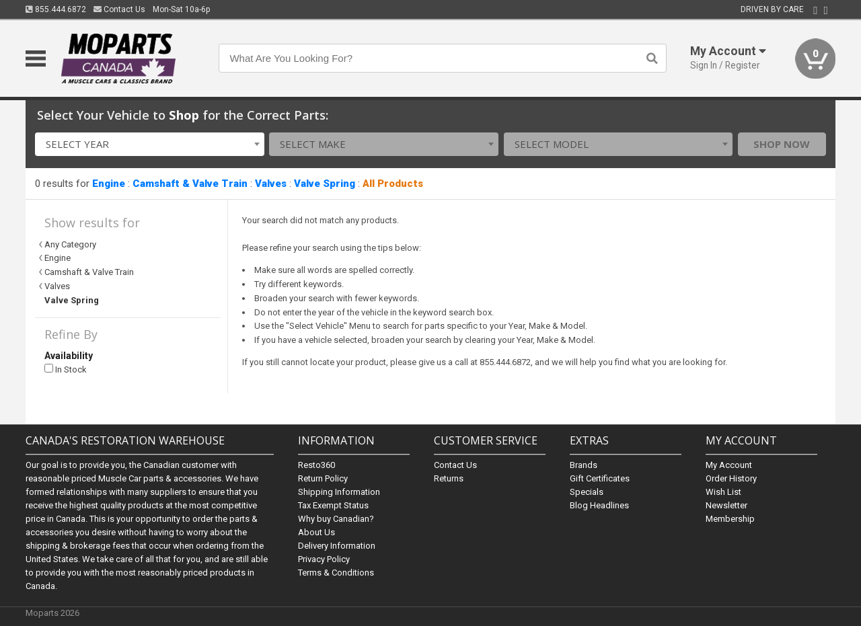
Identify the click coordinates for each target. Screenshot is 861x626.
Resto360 (316, 465)
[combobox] (149, 144)
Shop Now (781, 144)
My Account (729, 465)
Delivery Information (336, 546)
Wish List (723, 492)
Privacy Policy (324, 559)
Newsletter (726, 505)
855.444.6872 (56, 9)
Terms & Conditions (336, 573)
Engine (108, 184)
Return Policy (323, 478)
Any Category (70, 244)
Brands (583, 465)
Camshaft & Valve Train (190, 184)
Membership (730, 519)
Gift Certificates (600, 478)
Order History (731, 478)
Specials (586, 492)
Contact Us (119, 9)
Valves (271, 184)
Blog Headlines (599, 505)
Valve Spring (324, 184)
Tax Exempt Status (333, 505)
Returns (448, 478)
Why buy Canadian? (336, 519)
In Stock (65, 369)
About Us (316, 532)
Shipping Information (339, 492)
